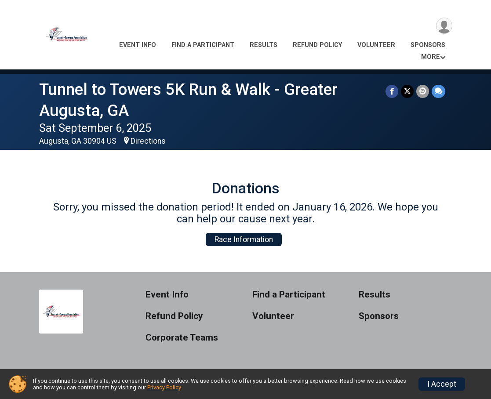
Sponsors (428, 45)
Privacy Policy (164, 387)
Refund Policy (317, 45)
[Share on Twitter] (407, 91)
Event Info (137, 45)
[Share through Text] (438, 91)
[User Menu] (444, 26)
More (430, 57)
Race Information (244, 239)
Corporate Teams (181, 338)
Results (263, 45)
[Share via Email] (422, 91)
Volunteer (376, 45)
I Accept (441, 384)
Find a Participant (202, 45)
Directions (148, 141)
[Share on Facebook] (392, 91)
